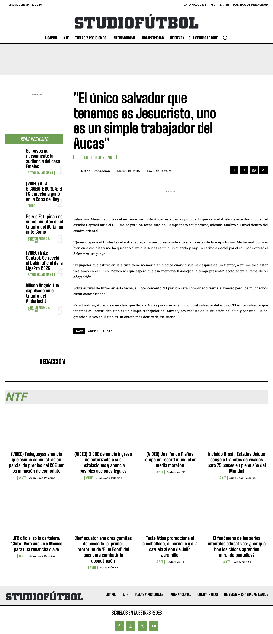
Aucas (108, 331)
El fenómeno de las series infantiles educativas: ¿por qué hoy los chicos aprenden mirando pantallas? (237, 546)
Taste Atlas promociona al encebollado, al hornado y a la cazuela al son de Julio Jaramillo (169, 546)
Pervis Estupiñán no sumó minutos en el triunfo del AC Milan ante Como (44, 224)
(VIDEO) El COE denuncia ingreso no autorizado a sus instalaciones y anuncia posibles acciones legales (103, 462)
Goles (31, 205)
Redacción (101, 171)
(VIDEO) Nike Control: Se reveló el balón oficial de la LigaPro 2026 (44, 260)
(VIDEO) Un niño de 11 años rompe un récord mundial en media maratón (170, 459)
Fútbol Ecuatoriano (40, 173)
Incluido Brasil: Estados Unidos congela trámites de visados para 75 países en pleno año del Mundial (237, 462)
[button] (225, 38)
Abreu (93, 331)
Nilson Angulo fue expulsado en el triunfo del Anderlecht (42, 293)
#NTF (22, 478)
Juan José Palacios (42, 478)
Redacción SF (176, 472)
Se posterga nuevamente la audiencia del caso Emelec (43, 158)
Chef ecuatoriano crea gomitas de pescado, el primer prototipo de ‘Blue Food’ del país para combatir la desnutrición (103, 549)
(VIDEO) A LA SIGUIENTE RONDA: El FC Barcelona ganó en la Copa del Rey (44, 191)
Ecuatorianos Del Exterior (39, 240)
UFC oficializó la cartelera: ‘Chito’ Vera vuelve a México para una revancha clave (36, 543)
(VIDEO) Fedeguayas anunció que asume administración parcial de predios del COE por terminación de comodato (36, 462)
